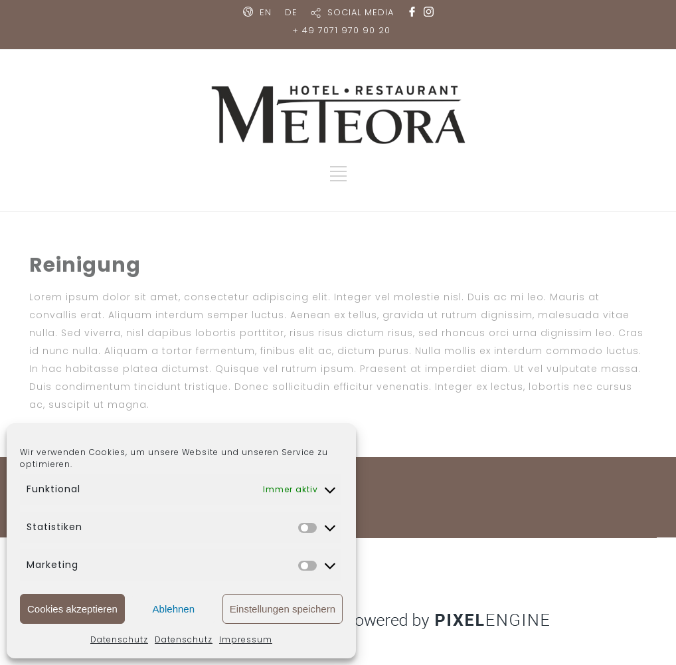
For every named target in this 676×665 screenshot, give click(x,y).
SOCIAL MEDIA (360, 12)
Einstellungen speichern (282, 609)
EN (266, 12)
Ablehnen (174, 609)
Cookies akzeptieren (72, 609)
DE (291, 12)
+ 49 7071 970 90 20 (341, 30)
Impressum (245, 639)
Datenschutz (119, 639)
